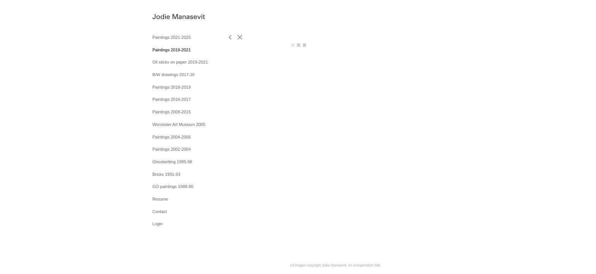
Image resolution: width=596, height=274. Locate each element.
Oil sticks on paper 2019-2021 (180, 62)
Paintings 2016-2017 (171, 99)
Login (157, 223)
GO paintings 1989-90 (172, 186)
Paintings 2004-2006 (171, 137)
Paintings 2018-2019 (171, 87)
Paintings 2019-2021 (171, 50)
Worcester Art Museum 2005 (178, 124)
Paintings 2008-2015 (171, 112)
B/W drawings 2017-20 (173, 74)
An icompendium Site (364, 265)
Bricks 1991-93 (166, 174)
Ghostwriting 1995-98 (172, 161)
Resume (160, 199)
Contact (159, 211)
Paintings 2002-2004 (171, 149)
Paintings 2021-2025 (171, 37)
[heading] (171, 17)
